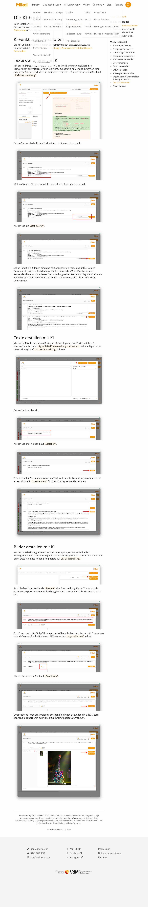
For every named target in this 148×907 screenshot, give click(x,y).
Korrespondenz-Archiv (123, 73)
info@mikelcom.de (40, 874)
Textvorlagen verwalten (124, 53)
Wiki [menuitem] (85, 4)
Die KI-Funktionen (121, 83)
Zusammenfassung (122, 46)
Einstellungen (119, 86)
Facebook (75, 869)
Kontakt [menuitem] (119, 4)
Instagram (75, 874)
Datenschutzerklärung (109, 869)
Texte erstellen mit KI (123, 33)
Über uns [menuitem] (97, 4)
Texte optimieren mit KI (124, 29)
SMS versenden (120, 70)
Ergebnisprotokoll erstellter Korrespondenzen (126, 78)
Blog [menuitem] (109, 4)
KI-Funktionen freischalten (125, 26)
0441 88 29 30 (37, 869)
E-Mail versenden (121, 66)
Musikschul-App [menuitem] (51, 4)
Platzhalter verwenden (123, 59)
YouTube (74, 865)
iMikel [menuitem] (35, 4)
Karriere (102, 874)
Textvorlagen (41, 24)
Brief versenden (120, 63)
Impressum (104, 865)
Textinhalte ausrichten (123, 56)
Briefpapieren (75, 24)
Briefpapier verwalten (123, 49)
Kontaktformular (39, 865)
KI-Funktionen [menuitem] (71, 4)
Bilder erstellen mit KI (123, 36)
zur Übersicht (119, 16)
